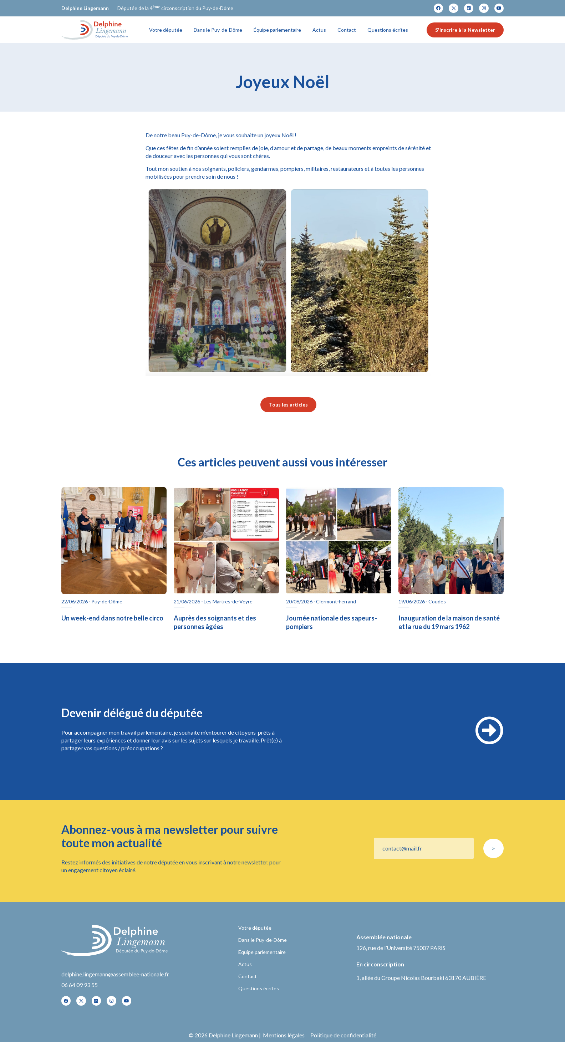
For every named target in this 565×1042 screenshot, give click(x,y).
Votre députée (165, 30)
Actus (319, 30)
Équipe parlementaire (277, 30)
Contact (346, 30)
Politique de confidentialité (343, 1035)
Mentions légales (284, 1035)
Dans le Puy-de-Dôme (218, 30)
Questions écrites (387, 30)
